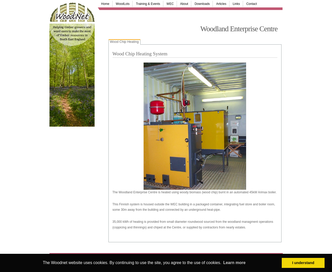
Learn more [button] (234, 262)
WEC (170, 4)
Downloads (202, 4)
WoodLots (123, 4)
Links (236, 4)
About (184, 4)
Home (105, 4)
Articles (221, 4)
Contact (251, 4)
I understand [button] (303, 263)
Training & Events (148, 4)
